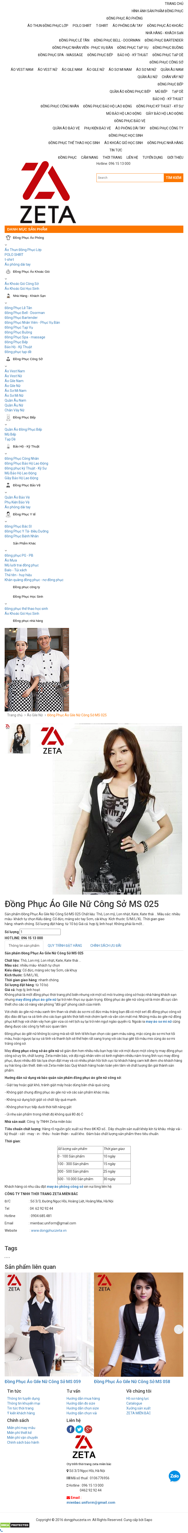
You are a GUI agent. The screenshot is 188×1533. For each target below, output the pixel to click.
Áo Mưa (11, 560)
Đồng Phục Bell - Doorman (25, 313)
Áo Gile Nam (14, 381)
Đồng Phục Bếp (16, 342)
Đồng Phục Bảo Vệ (26, 485)
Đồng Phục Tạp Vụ (19, 327)
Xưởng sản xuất (138, 1408)
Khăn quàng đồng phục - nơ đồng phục (34, 580)
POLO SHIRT (14, 255)
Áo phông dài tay (18, 264)
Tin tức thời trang (20, 1408)
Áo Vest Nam (15, 371)
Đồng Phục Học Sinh (28, 596)
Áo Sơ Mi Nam (15, 391)
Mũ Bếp (10, 434)
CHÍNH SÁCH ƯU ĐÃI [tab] (105, 946)
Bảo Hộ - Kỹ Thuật (18, 347)
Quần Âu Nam (15, 400)
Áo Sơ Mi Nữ (14, 395)
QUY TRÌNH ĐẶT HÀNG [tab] (65, 946)
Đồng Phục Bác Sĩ (18, 526)
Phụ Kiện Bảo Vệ (17, 502)
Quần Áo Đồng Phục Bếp (23, 429)
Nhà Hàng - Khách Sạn (29, 296)
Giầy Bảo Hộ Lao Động (21, 478)
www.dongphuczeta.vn (49, 1230)
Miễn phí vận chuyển (22, 1437)
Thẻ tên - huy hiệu (18, 575)
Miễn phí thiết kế (19, 1433)
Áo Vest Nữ (13, 376)
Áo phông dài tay (18, 507)
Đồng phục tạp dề (18, 352)
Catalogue (134, 1403)
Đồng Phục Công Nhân (22, 458)
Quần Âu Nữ (14, 405)
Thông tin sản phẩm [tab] (24, 946)
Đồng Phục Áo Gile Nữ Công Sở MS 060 (42, 1381)
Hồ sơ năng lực (137, 1398)
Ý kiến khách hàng (21, 1413)
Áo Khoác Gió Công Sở (22, 284)
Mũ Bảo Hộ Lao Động (20, 473)
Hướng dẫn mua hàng (83, 1398)
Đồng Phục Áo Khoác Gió (31, 271)
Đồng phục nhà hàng (28, 621)
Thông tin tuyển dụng (23, 1398)
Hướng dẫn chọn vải (82, 1413)
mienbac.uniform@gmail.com (91, 1502)
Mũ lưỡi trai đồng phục (22, 565)
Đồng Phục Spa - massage (25, 337)
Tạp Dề (10, 439)
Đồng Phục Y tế (24, 514)
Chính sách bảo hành (23, 1442)
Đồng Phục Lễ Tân (18, 308)
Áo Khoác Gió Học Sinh (22, 289)
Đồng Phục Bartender (21, 318)
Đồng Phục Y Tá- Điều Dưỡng (26, 531)
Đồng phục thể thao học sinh (26, 609)
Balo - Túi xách (16, 570)
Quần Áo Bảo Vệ (17, 497)
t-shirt (9, 259)
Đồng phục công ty (26, 587)
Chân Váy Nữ (14, 410)
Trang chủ (15, 715)
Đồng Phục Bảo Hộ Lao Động (26, 463)
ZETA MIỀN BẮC (138, 1413)
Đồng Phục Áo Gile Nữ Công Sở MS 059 (131, 1381)
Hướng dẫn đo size (81, 1403)
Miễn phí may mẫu (21, 1428)
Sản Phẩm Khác (24, 543)
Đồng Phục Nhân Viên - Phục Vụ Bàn (32, 322)
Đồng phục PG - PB (19, 555)
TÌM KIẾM (173, 178)
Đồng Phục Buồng (18, 332)
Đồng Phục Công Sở (28, 359)
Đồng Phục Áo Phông (28, 238)
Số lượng (12, 932)
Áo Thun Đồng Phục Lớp (23, 250)
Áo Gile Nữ (13, 386)
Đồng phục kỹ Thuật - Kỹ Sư (26, 468)
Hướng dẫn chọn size (83, 1408)
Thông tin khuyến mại (23, 1403)
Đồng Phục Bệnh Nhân (22, 536)
